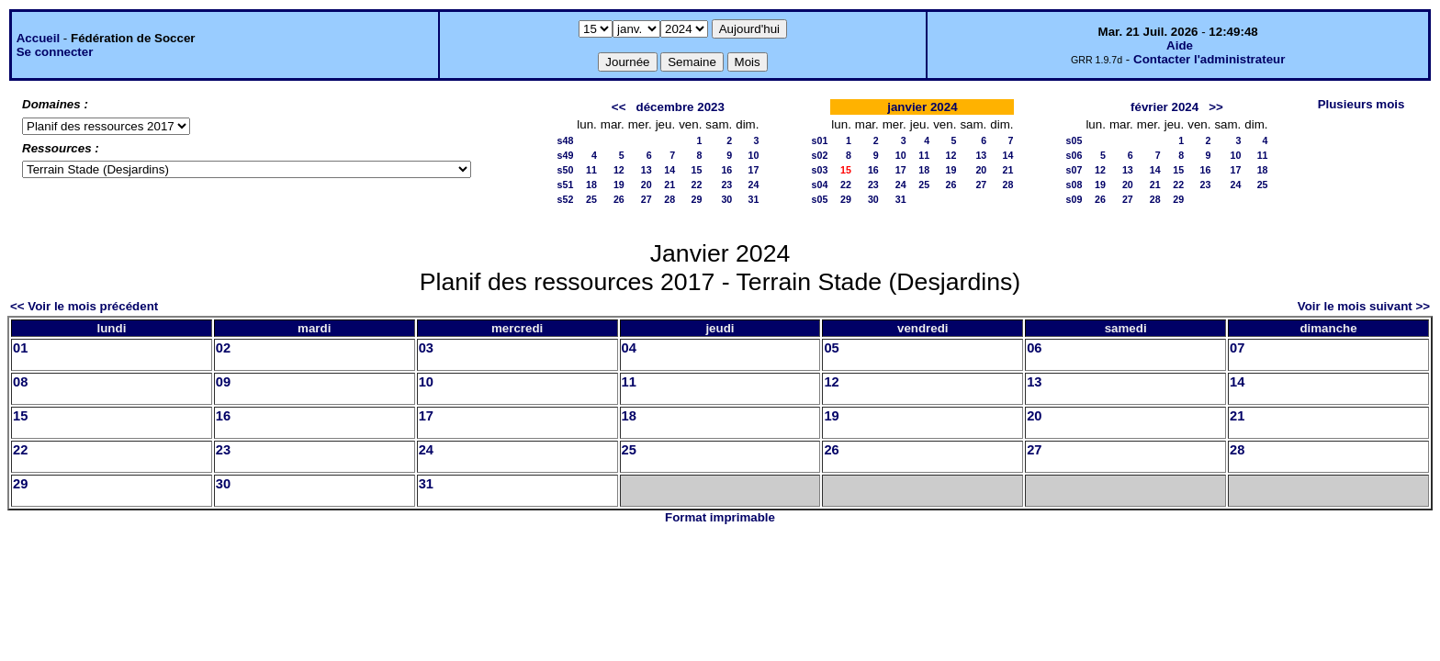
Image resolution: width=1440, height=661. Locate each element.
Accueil (38, 38)
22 (697, 184)
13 (646, 169)
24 (753, 184)
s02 (820, 155)
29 (697, 199)
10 (753, 155)
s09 (1074, 199)
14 (669, 169)
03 (426, 348)
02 (223, 348)
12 (618, 169)
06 (1034, 348)
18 (591, 184)
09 (223, 382)
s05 (820, 199)
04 (629, 348)
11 (591, 169)
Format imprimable (720, 517)
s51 (565, 184)
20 (646, 184)
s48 (565, 140)
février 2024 (1164, 107)
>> (1216, 107)
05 (831, 348)
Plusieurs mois (1361, 104)
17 (753, 169)
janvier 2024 (922, 107)
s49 (565, 155)
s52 (565, 199)
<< (619, 107)
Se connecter (55, 52)
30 (726, 199)
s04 (820, 184)
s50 (565, 169)
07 (1237, 348)
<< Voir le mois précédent (84, 306)
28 (669, 199)
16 (726, 169)
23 (726, 184)
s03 (820, 169)
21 (669, 184)
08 (20, 382)
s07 (1074, 169)
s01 (820, 140)
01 (20, 348)
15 (697, 169)
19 (618, 184)
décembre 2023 (680, 107)
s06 (1074, 155)
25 (591, 199)
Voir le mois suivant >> (1364, 306)
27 (646, 199)
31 (753, 199)
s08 (1074, 184)
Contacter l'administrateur (1209, 59)
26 (618, 199)
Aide (1179, 45)
